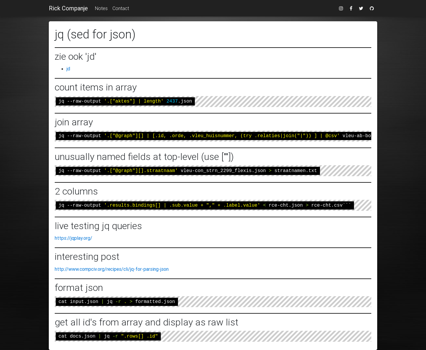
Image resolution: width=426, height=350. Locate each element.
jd (68, 69)
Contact (120, 8)
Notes (101, 8)
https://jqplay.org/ (73, 238)
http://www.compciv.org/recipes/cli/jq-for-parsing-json (112, 269)
